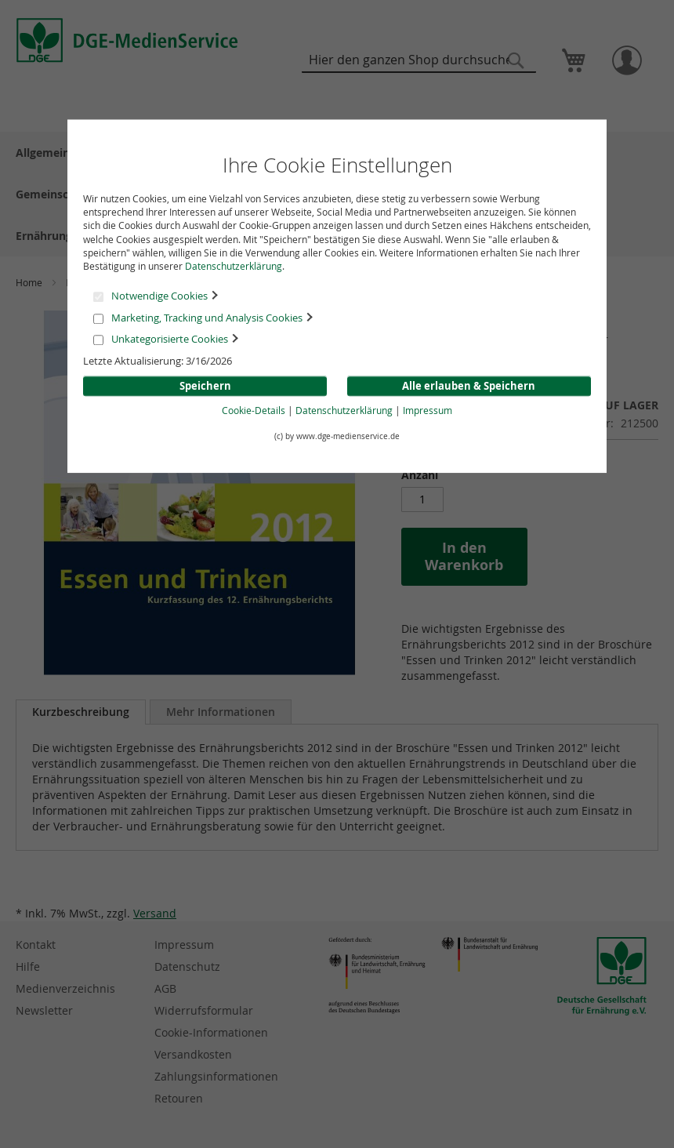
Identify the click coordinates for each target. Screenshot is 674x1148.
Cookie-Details (253, 411)
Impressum (427, 411)
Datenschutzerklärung (233, 266)
